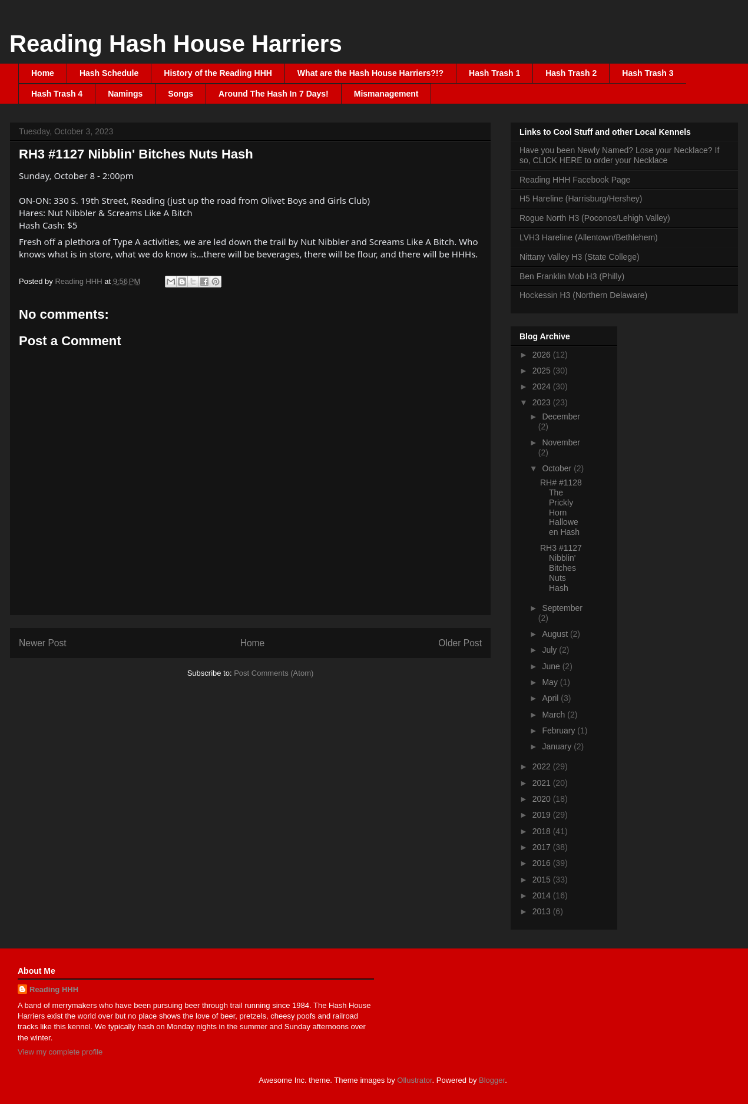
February (559, 730)
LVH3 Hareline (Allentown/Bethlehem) (588, 237)
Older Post (460, 643)
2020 (542, 799)
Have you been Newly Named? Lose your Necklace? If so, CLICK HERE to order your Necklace (619, 155)
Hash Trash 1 (494, 73)
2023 (542, 402)
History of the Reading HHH (218, 73)
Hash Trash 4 (56, 93)
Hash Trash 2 (571, 73)
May (551, 682)
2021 (542, 783)
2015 (542, 879)
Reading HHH (53, 989)
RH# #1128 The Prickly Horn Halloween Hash (561, 507)
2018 (542, 831)
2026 (542, 354)
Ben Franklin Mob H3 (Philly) (571, 276)
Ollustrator (414, 1080)
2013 (542, 911)
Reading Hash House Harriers (175, 44)
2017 (542, 847)
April (551, 698)
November (561, 442)
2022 (542, 766)
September (562, 608)
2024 (542, 386)
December (561, 416)
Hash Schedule (109, 73)
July (550, 650)
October (558, 468)
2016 (542, 863)
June (552, 666)
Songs (180, 93)
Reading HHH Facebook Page (574, 179)
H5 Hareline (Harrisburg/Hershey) (581, 198)
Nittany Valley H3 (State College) (579, 257)
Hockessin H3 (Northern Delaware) (583, 295)
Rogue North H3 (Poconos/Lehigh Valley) (594, 218)
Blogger (492, 1080)
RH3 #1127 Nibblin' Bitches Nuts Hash (561, 567)
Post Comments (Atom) (273, 673)
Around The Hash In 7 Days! (274, 93)
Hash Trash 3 (647, 73)
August (556, 634)
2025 (542, 370)
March (554, 714)
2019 (542, 814)
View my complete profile (60, 1051)
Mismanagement (386, 93)
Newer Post (43, 643)
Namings (125, 93)
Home (42, 73)
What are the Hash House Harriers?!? (370, 73)
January (558, 746)
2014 (542, 895)
